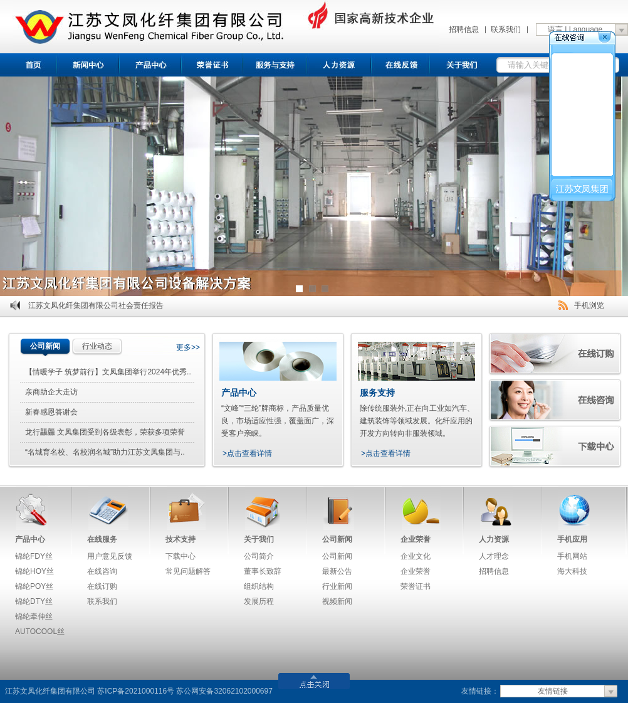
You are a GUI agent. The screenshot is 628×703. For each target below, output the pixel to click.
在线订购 (102, 586)
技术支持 (180, 539)
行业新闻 (337, 586)
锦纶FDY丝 (34, 556)
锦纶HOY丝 (34, 571)
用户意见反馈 (109, 556)
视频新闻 (337, 601)
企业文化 (415, 556)
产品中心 (151, 65)
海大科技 (572, 571)
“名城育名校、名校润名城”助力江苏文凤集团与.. (105, 452)
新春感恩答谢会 (51, 412)
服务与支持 (275, 65)
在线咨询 (102, 571)
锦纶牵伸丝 (34, 616)
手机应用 (572, 539)
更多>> (188, 347)
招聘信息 (464, 29)
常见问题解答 (188, 571)
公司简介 (259, 556)
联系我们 (506, 29)
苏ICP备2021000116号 (135, 691)
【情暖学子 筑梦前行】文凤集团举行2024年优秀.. (108, 371)
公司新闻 (45, 346)
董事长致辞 (262, 571)
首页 (28, 65)
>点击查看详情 (247, 453)
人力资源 (494, 539)
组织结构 (259, 586)
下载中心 (180, 556)
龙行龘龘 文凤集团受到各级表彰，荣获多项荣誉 (105, 432)
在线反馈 (401, 65)
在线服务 (102, 539)
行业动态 (97, 346)
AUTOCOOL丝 (40, 631)
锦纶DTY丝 (34, 601)
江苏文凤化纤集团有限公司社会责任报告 (96, 305)
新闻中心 (88, 65)
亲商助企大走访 (51, 392)
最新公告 (337, 571)
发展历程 (259, 601)
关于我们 (463, 65)
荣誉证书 (212, 65)
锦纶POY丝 (34, 586)
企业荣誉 (415, 539)
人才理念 (494, 556)
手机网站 (572, 556)
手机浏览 (589, 305)
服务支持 (377, 393)
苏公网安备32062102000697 (224, 691)
